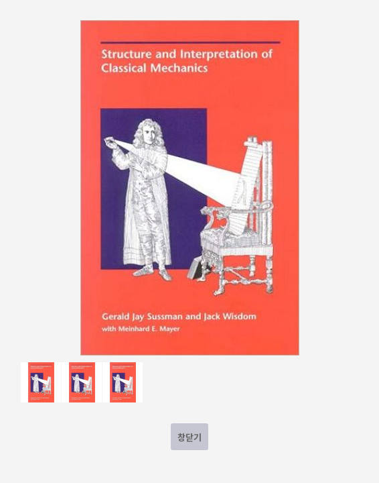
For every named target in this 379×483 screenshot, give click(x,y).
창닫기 (189, 437)
